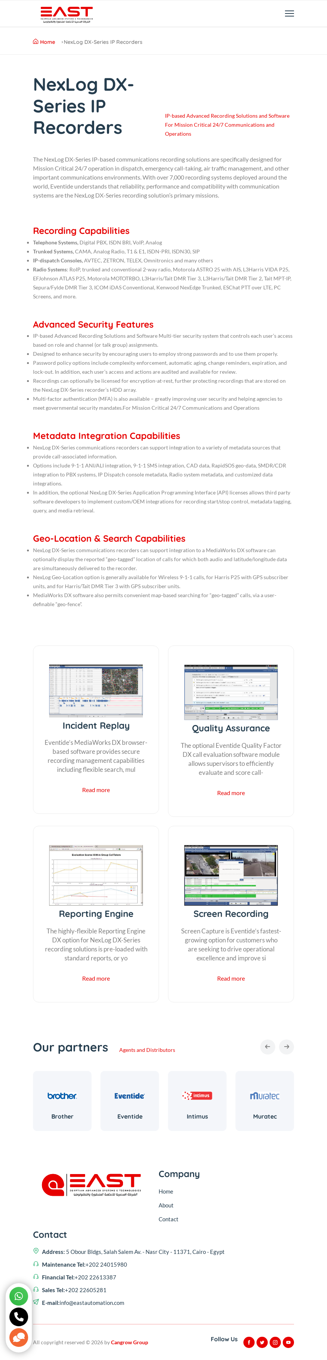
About (166, 1205)
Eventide (129, 1116)
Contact (168, 1219)
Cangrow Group (129, 1342)
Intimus (197, 1116)
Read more (96, 789)
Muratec (265, 1116)
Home (44, 42)
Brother (62, 1116)
